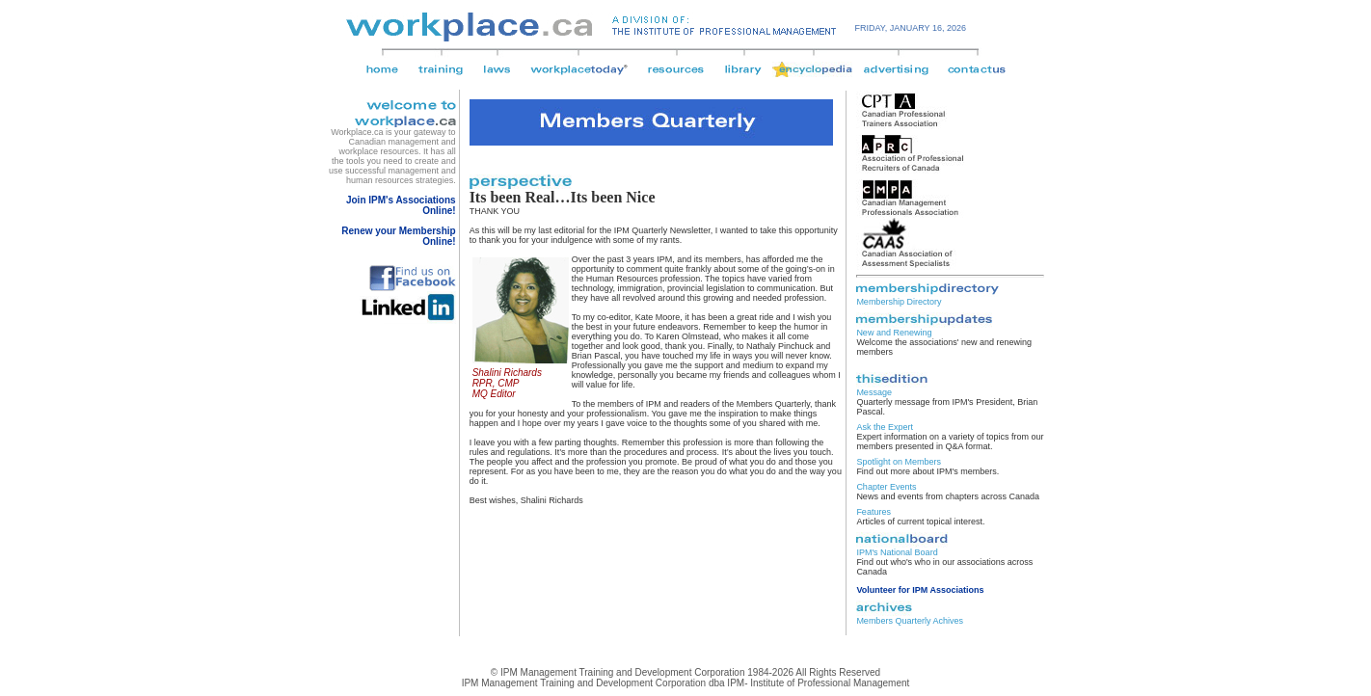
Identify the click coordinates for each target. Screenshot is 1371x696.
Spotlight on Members (898, 462)
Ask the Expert (884, 427)
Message (874, 392)
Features (873, 512)
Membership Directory (898, 302)
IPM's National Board (896, 552)
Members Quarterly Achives (909, 621)
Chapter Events (886, 487)
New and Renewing (893, 332)
